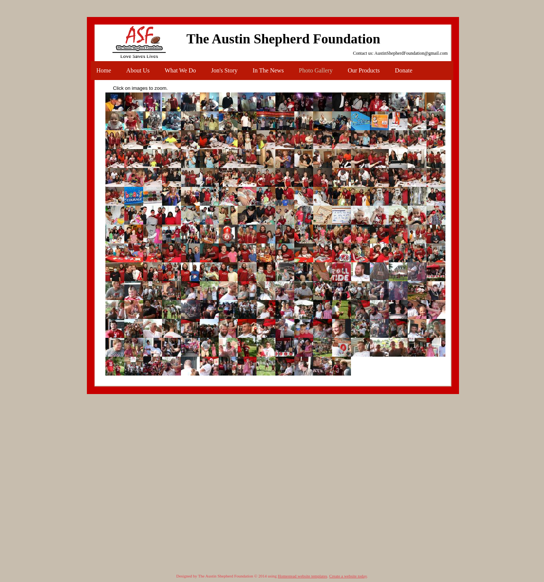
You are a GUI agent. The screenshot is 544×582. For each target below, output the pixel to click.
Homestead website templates (302, 576)
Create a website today (348, 576)
